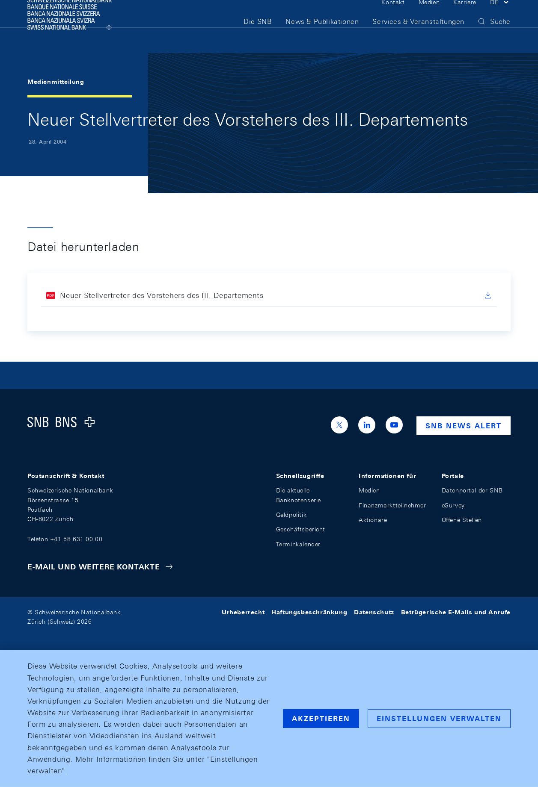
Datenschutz (374, 612)
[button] (500, 16)
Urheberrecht (243, 612)
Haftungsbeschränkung (309, 612)
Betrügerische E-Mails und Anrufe (456, 612)
